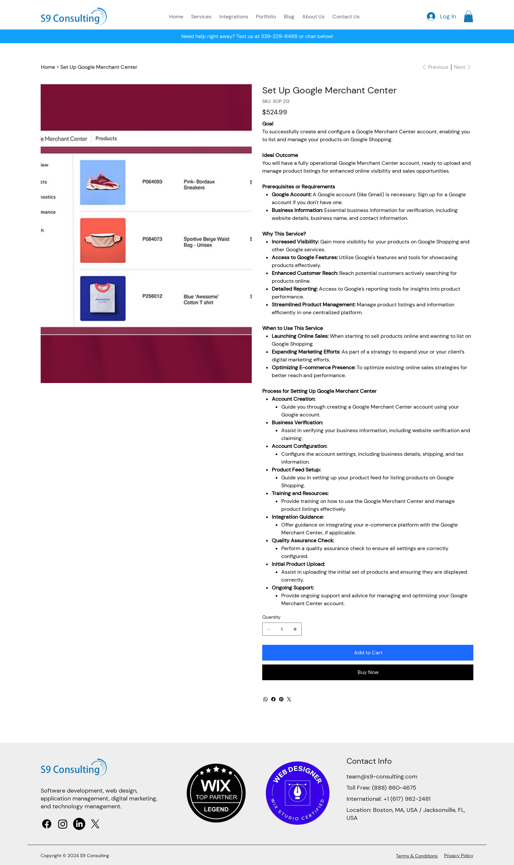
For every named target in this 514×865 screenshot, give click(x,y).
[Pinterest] (281, 699)
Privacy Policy (458, 855)
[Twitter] (289, 699)
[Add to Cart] (367, 653)
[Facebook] (273, 699)
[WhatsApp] (265, 699)
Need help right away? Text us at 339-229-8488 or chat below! (257, 36)
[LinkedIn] (79, 824)
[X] (95, 824)
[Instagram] (63, 824)
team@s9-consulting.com (381, 776)
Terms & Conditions (417, 856)
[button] (468, 16)
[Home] (48, 67)
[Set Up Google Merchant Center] (98, 67)
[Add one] (295, 629)
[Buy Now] (367, 672)
